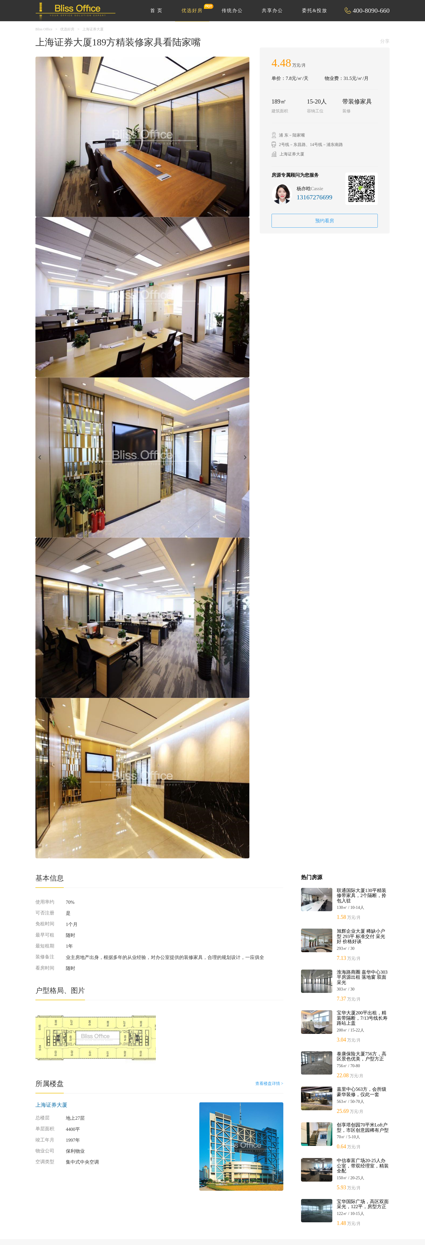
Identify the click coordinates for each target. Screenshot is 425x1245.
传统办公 (232, 10)
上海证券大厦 (93, 29)
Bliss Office (43, 29)
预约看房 (324, 220)
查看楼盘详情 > (269, 1083)
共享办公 (272, 10)
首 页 (156, 10)
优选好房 (195, 8)
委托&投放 (314, 10)
